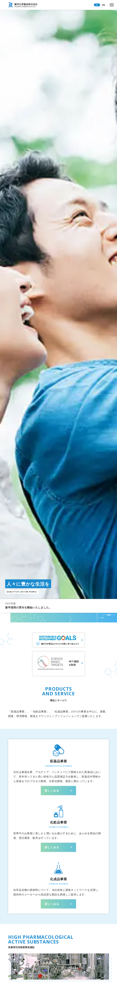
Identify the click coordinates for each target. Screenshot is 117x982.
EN (103, 4)
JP (97, 4)
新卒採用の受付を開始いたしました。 (28, 607)
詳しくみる (52, 790)
